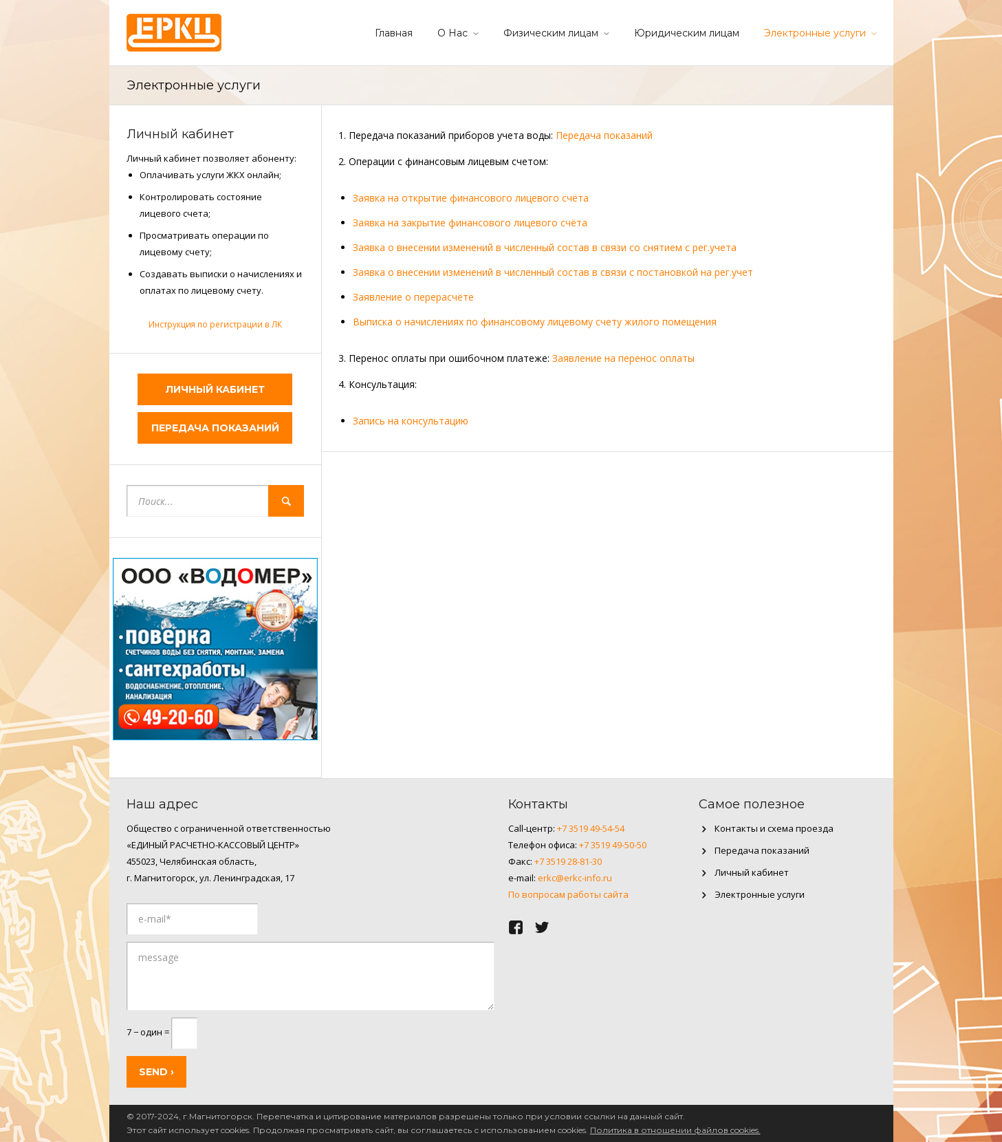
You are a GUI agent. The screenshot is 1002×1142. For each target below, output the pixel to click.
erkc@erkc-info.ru (575, 878)
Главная (394, 33)
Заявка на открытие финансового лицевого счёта (471, 197)
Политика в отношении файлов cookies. (675, 1130)
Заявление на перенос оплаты (623, 358)
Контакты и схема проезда (774, 828)
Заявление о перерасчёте (413, 296)
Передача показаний (604, 135)
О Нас (452, 33)
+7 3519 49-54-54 (590, 828)
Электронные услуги (815, 33)
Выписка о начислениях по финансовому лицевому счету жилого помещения (535, 321)
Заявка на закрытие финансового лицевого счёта (470, 222)
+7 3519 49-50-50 (612, 845)
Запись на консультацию (410, 420)
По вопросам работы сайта (568, 894)
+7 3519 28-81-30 (568, 861)
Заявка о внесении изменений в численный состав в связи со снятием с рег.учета (545, 247)
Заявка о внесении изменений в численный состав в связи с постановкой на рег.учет (553, 272)
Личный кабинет (215, 389)
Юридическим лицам (686, 33)
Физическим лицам (550, 33)
